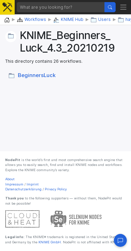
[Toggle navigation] (123, 7)
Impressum (14, 184)
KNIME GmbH (49, 242)
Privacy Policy (56, 189)
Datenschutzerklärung (23, 189)
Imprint (33, 184)
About (10, 179)
